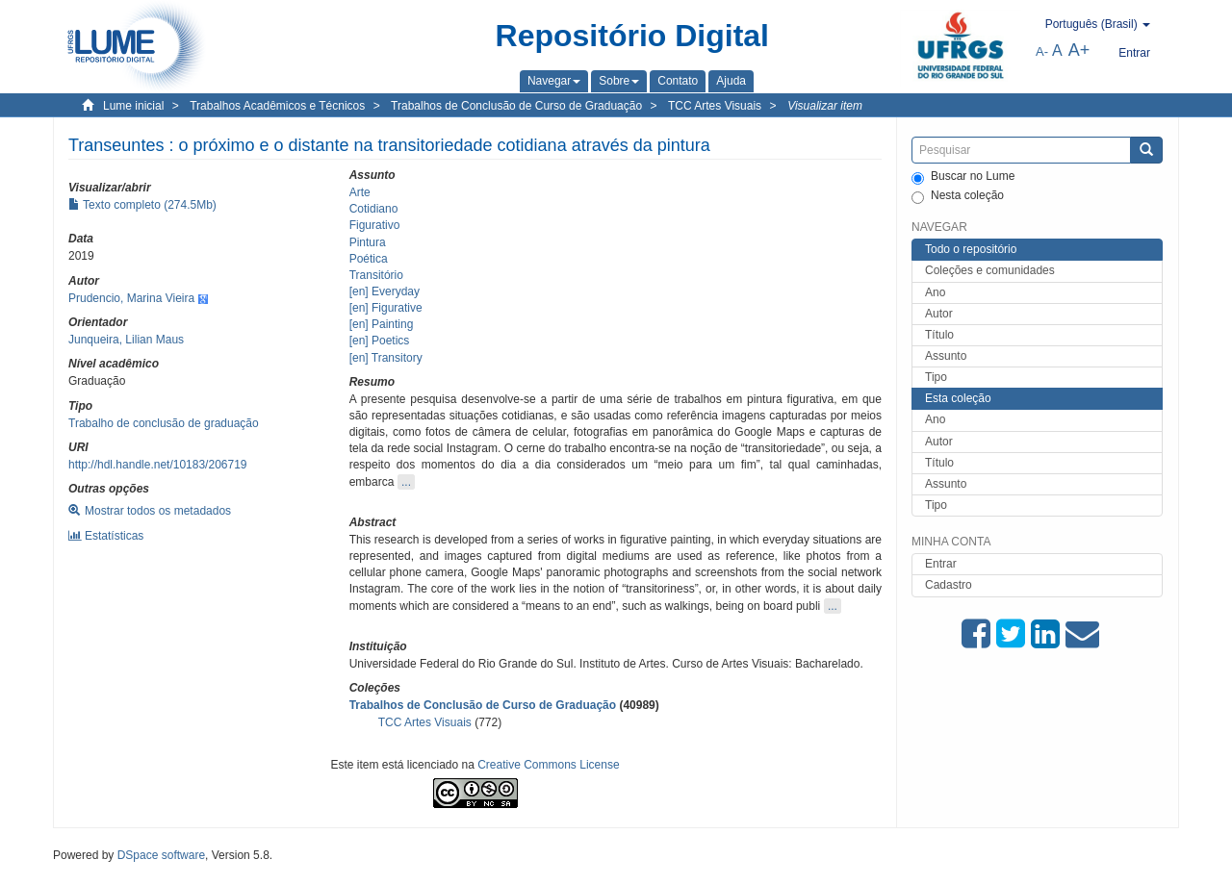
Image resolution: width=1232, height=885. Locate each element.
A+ (1079, 50)
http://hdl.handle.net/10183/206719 (157, 464)
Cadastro (948, 585)
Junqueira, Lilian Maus (126, 339)
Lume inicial (133, 106)
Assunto (945, 356)
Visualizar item (824, 106)
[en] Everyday (384, 291)
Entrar (941, 563)
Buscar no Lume (962, 177)
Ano (935, 292)
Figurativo (374, 225)
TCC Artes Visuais (714, 106)
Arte (360, 192)
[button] (553, 81)
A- (1042, 51)
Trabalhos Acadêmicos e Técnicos (277, 106)
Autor (939, 313)
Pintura (367, 242)
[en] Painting (381, 324)
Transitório (376, 275)
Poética (368, 259)
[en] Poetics (379, 340)
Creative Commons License (548, 764)
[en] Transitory (386, 358)
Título (939, 334)
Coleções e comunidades (990, 270)
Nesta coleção (957, 196)
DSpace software (161, 855)
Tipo (936, 377)
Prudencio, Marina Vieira (131, 298)
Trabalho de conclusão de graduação (163, 423)
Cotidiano (373, 208)
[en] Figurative (386, 308)
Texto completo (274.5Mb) (142, 205)
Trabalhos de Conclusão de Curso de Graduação (516, 106)
